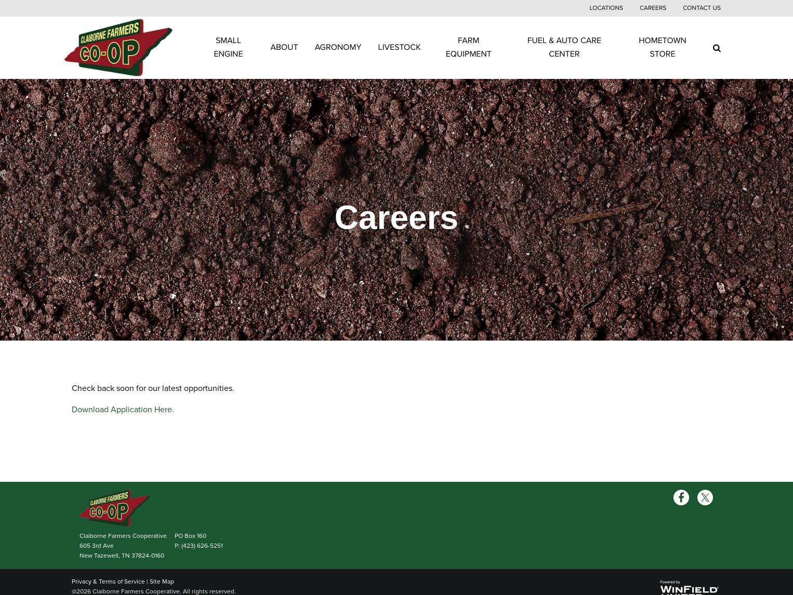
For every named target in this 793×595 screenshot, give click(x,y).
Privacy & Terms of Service (108, 581)
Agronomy (338, 47)
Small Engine (228, 47)
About (284, 47)
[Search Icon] (717, 47)
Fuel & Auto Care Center (564, 47)
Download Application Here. (123, 409)
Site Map (162, 581)
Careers (653, 8)
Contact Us (702, 8)
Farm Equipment (469, 47)
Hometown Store (662, 47)
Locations (606, 8)
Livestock (399, 47)
